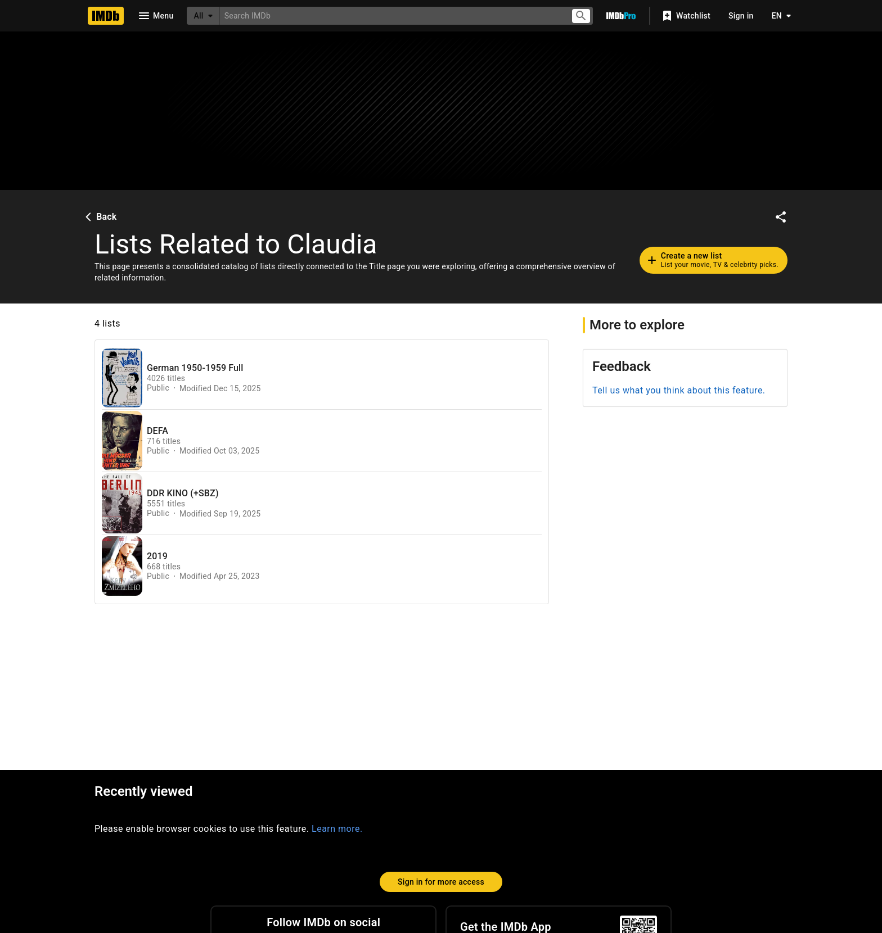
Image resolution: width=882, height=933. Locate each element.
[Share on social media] (780, 216)
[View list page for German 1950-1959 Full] (122, 378)
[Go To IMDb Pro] (621, 16)
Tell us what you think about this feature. (679, 390)
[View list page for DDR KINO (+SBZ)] (122, 503)
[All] (203, 16)
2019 (157, 556)
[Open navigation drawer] (155, 16)
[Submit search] (581, 16)
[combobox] (390, 15)
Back (99, 216)
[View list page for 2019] (122, 566)
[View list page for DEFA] (122, 441)
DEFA (157, 431)
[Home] (106, 16)
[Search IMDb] (390, 15)
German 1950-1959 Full (195, 368)
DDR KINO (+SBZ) (183, 493)
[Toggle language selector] (778, 16)
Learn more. (337, 828)
